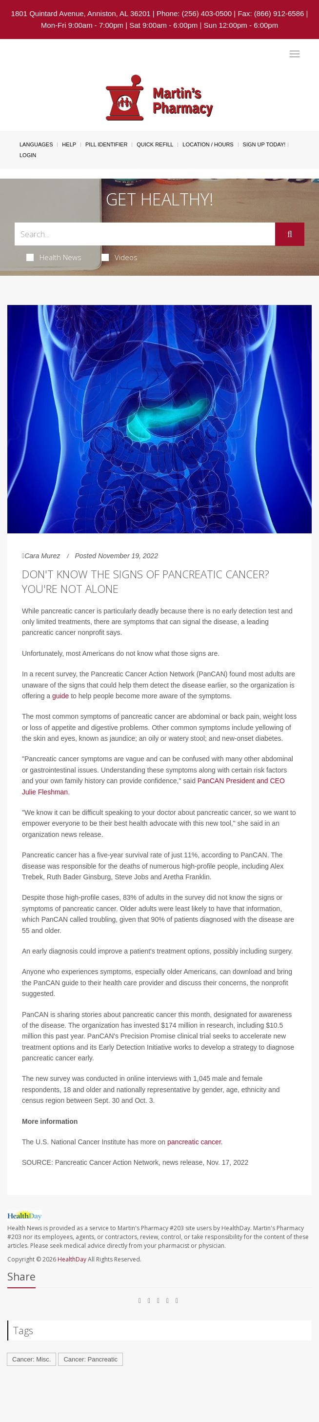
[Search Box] (145, 234)
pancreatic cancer (194, 1142)
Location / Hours (207, 144)
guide (60, 696)
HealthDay (72, 1259)
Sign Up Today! (264, 144)
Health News (53, 257)
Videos (119, 257)
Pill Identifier (106, 144)
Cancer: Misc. (31, 1359)
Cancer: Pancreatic (90, 1359)
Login (28, 155)
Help (69, 144)
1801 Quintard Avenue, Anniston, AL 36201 (81, 13)
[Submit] (289, 234)
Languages (36, 144)
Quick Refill (155, 144)
